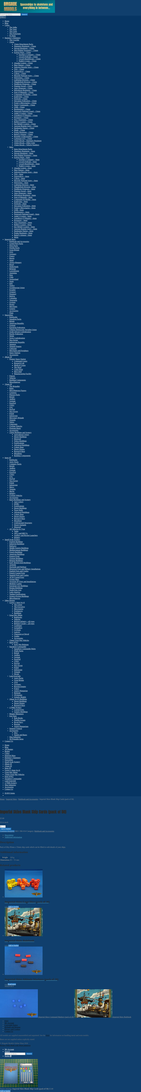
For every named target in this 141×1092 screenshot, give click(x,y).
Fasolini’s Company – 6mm (29, 160)
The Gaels (13, 32)
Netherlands (13, 267)
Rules (11, 388)
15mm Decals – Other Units (24, 143)
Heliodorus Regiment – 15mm (25, 90)
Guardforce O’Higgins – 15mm (26, 116)
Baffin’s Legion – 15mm (23, 122)
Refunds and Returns (12, 1027)
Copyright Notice (11, 1025)
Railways (12, 546)
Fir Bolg (12, 36)
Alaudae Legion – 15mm (23, 63)
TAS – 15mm (19, 69)
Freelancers (18, 611)
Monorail (17, 439)
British (11, 321)
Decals (16, 674)
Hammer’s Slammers (12, 38)
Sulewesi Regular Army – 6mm (26, 172)
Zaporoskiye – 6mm (21, 176)
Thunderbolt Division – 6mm (25, 187)
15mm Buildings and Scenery (20, 433)
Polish (11, 414)
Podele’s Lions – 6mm (27, 166)
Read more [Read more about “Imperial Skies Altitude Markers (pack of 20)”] (12, 984)
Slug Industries (15, 737)
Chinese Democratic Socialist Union (23, 330)
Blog (6, 23)
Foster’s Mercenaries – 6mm (24, 208)
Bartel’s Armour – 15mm (23, 134)
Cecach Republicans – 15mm (30, 59)
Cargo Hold (18, 370)
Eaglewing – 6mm (21, 202)
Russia (11, 258)
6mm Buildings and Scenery (20, 500)
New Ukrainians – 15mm (23, 120)
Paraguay (12, 294)
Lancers (17, 632)
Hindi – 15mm (19, 130)
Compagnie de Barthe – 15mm (25, 95)
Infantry (12, 493)
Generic (12, 309)
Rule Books (18, 718)
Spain (11, 281)
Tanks (16, 531)
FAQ (6, 1021)
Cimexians (13, 424)
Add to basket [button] (13, 907)
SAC (11, 407)
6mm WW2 (13, 642)
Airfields (12, 565)
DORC (16, 504)
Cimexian (13, 349)
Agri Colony (18, 502)
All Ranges (9, 749)
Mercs (11, 487)
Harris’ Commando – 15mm (24, 105)
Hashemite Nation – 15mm (24, 128)
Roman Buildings (15, 588)
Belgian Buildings (16, 561)
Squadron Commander (17, 647)
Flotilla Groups (19, 720)
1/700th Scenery (15, 708)
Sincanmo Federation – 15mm (25, 101)
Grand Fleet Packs (16, 244)
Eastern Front (14, 556)
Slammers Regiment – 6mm (24, 151)
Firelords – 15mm (20, 99)
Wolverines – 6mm (21, 183)
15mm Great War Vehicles (19, 640)
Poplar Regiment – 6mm (23, 233)
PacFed (12, 409)
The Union (18, 605)
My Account (9, 1023)
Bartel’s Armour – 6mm (23, 235)
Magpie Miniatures (16, 714)
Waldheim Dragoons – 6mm (24, 189)
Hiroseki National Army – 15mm (26, 76)
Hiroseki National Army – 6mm (26, 181)
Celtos (7, 25)
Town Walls (18, 510)
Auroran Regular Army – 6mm (25, 229)
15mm (11, 42)
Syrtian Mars (14, 579)
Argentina (13, 273)
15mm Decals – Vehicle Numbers (26, 145)
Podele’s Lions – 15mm (27, 61)
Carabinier (18, 626)
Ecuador (12, 290)
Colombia (13, 298)
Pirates (11, 304)
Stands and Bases (20, 735)
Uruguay (12, 292)
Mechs (11, 491)
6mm (11, 147)
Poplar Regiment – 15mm (23, 132)
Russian (17, 724)
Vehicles (12, 378)
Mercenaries (18, 609)
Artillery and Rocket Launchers (26, 535)
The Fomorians (15, 34)
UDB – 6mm (19, 210)
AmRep (12, 399)
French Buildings (15, 552)
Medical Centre (20, 365)
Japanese (12, 344)
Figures (12, 376)
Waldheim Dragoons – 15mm (25, 84)
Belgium (12, 269)
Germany (12, 254)
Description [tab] (9, 835)
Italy (11, 283)
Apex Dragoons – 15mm (23, 88)
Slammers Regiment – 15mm (25, 46)
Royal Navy (18, 722)
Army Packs (14, 462)
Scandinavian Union (17, 288)
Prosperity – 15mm (21, 118)
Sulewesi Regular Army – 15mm (26, 67)
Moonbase (18, 454)
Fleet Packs (13, 246)
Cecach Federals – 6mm (28, 162)
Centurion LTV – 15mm (23, 139)
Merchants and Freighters (19, 351)
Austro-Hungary (15, 262)
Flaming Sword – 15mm (23, 86)
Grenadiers (18, 628)
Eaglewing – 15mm (21, 97)
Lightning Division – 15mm (24, 80)
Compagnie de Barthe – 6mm (25, 199)
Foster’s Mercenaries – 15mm (25, 103)
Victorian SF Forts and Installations (22, 582)
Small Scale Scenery (12, 540)
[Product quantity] (3, 826)
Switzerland (13, 279)
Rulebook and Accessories (19, 241)
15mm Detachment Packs (23, 44)
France (11, 256)
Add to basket (6, 829)
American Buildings (16, 554)
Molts (16, 237)
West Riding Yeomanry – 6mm (25, 155)
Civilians (17, 630)
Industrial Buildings (16, 544)
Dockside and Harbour (17, 567)
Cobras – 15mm (20, 74)
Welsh (11, 336)
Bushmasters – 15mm (22, 109)
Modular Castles (15, 584)
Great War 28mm (15, 615)
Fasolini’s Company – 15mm (29, 55)
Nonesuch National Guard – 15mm (27, 111)
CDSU (11, 405)
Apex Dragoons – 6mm (23, 193)
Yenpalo (12, 420)
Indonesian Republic (17, 342)
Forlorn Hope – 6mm (22, 157)
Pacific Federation (16, 334)
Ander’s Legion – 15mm (23, 113)
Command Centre (20, 361)
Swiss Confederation (17, 338)
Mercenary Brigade (16, 418)
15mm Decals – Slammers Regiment (28, 141)
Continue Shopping (7, 831)
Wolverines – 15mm (21, 78)
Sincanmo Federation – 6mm (25, 206)
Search (24, 14)
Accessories (13, 311)
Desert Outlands (20, 525)
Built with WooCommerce (21, 1045)
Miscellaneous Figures (17, 391)
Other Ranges (10, 600)
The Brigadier (14, 386)
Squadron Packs (15, 319)
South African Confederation (20, 332)
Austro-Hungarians (21, 726)
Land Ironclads (15, 676)
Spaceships (9, 315)
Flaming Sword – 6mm (22, 191)
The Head (17, 367)
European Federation (17, 328)
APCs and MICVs (21, 533)
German (12, 325)
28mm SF (8, 357)
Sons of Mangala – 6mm (23, 197)
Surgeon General (15, 729)
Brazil (11, 265)
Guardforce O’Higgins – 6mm (25, 218)
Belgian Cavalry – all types (24, 624)
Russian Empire (20, 687)
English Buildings (16, 542)
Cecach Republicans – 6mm (29, 164)
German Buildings (16, 558)
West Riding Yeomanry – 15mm (26, 50)
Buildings (17, 613)
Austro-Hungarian (21, 691)
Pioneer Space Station (17, 359)
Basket (7, 751)
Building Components (17, 380)
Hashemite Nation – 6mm (23, 231)
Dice (16, 733)
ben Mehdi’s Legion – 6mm (24, 227)
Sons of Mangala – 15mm (23, 92)
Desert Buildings (20, 437)
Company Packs (15, 464)
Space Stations (14, 353)
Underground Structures (23, 523)
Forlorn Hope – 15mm (22, 53)
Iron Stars (13, 716)
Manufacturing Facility (22, 374)
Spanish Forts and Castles (19, 575)
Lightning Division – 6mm (24, 185)
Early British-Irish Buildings (20, 563)
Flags (11, 313)
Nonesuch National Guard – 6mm (26, 214)
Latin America (14, 592)
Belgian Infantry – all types (24, 621)
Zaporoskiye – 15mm (22, 71)
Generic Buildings (21, 712)
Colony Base (19, 447)
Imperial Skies (10, 239)
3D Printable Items (16, 739)
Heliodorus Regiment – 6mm (25, 195)
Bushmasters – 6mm (21, 212)
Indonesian (13, 416)
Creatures (12, 393)
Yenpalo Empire (15, 346)
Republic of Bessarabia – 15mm (26, 137)
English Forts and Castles (18, 571)
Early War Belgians (21, 645)
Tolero (11, 422)
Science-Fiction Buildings (19, 596)
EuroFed (12, 403)
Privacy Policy (5, 1045)
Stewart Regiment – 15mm (24, 48)
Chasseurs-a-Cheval (21, 634)
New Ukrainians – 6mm (23, 223)
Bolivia (12, 296)
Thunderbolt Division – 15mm (25, 82)
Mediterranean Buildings (18, 550)
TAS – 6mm (18, 174)
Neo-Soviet (13, 340)
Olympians (18, 695)
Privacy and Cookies (12, 1029)
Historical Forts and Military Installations (24, 569)
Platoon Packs (14, 395)
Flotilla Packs (14, 248)
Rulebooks (13, 317)
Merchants (13, 307)
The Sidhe (13, 27)
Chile (11, 277)
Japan (11, 260)
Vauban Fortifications (17, 594)
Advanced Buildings (21, 445)
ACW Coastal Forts (16, 577)
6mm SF (8, 458)
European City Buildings (18, 586)
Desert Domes (19, 449)
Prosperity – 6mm (20, 220)
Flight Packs (18, 651)
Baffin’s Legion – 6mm (22, 225)
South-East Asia (15, 590)
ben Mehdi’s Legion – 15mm (25, 124)
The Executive (19, 607)
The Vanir (13, 29)
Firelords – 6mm (20, 204)
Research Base (19, 451)
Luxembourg (14, 271)
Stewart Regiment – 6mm (23, 153)
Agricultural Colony (21, 435)
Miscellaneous (14, 382)
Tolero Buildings (20, 441)
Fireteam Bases (15, 428)
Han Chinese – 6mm (21, 170)
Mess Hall (18, 372)
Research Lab (19, 363)
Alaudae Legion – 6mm (23, 168)
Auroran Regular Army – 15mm (26, 126)
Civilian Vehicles (15, 426)
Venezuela (13, 300)
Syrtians (12, 302)
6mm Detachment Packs (23, 149)
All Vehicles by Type (17, 529)
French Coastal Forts (17, 573)
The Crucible (14, 40)
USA (11, 252)
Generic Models (20, 697)
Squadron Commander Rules (25, 649)
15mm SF (8, 384)
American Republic (16, 323)
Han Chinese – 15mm (22, 65)
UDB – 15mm (19, 107)
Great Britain (14, 250)
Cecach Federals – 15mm (28, 57)
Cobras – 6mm (19, 178)
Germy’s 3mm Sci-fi (17, 603)
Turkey (12, 286)
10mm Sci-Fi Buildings (18, 699)
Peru (11, 275)
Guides (16, 636)
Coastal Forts (19, 710)
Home (7, 21)
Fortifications (19, 443)
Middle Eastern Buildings (19, 548)
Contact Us (9, 741)
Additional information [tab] (13, 837)
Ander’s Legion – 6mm (22, 216)
